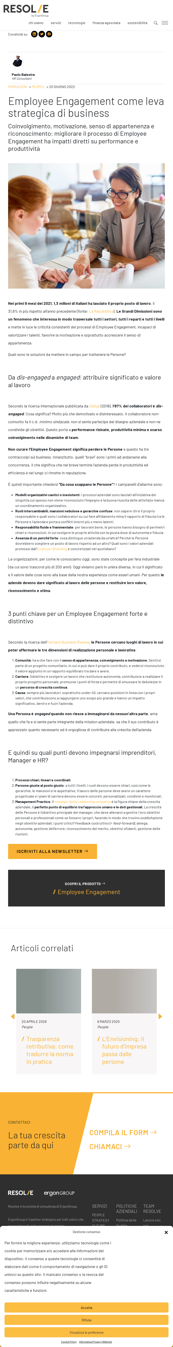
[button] (166, 1231)
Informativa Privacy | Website (95, 1341)
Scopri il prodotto (85, 883)
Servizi (56, 22)
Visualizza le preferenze (87, 1332)
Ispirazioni (17, 86)
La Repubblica (101, 311)
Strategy (100, 1220)
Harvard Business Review (68, 642)
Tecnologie (76, 22)
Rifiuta (86, 1320)
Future (98, 1225)
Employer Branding (52, 549)
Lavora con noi (152, 1222)
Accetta (86, 1308)
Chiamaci (110, 1146)
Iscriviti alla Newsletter (53, 851)
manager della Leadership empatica (83, 801)
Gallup (94, 405)
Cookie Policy (69, 1341)
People (38, 86)
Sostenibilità (137, 22)
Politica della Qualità (126, 1222)
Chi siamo (36, 22)
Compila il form (123, 1132)
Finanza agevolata (106, 22)
